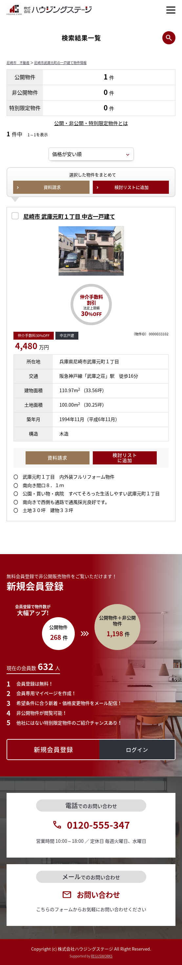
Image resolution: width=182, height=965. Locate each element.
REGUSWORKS (101, 956)
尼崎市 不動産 (18, 62)
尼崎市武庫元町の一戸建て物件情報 (60, 62)
